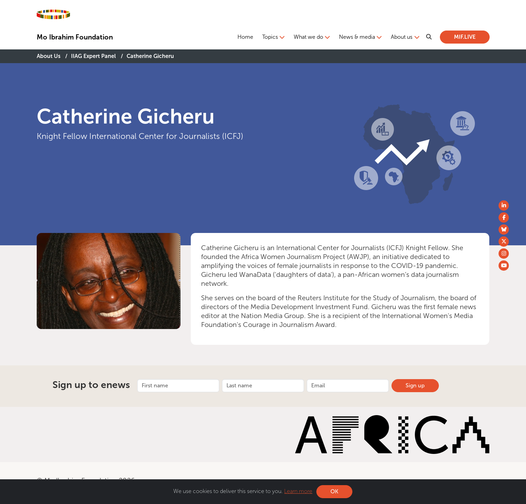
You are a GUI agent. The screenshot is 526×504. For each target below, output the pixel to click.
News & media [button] (357, 37)
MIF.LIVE (465, 37)
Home (245, 37)
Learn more (298, 491)
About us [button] (401, 37)
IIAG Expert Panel (93, 56)
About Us (48, 56)
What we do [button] (308, 37)
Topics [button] (270, 37)
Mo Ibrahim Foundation (75, 37)
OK (334, 491)
